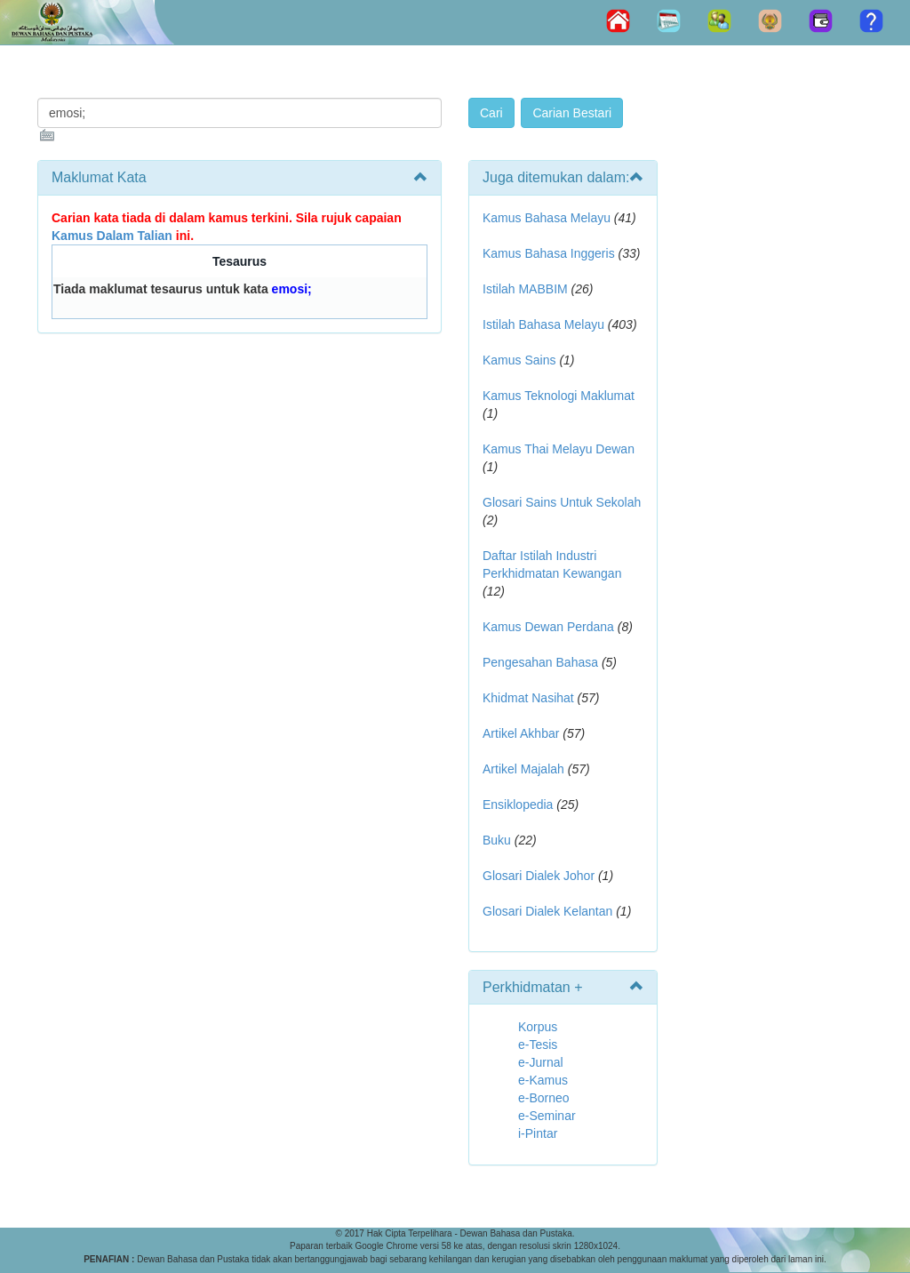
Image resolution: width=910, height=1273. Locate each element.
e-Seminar (547, 1116)
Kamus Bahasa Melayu (548, 218)
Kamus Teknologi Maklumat (559, 395)
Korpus (537, 1027)
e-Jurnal (540, 1062)
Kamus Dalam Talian (112, 235)
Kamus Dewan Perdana (548, 627)
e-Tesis (537, 1044)
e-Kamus (543, 1080)
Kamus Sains (519, 360)
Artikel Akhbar (521, 733)
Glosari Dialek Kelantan (547, 911)
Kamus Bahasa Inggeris (549, 253)
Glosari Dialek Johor (539, 876)
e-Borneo (544, 1098)
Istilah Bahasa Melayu (543, 324)
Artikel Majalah (523, 769)
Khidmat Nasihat (528, 698)
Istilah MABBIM (525, 289)
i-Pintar (537, 1133)
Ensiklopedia (518, 804)
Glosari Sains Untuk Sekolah (562, 502)
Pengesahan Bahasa (540, 662)
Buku (497, 840)
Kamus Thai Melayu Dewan (559, 449)
